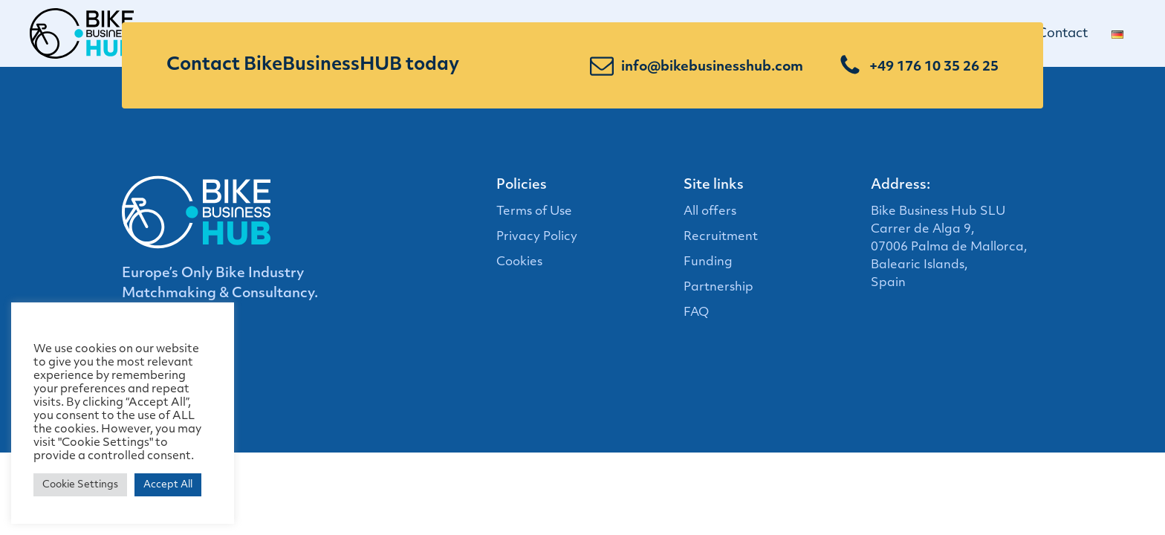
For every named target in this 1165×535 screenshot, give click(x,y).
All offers (710, 212)
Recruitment (721, 237)
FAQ (696, 313)
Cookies (519, 262)
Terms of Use (534, 212)
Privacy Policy (536, 237)
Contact (1068, 33)
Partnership (718, 288)
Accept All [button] (167, 485)
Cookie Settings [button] (80, 485)
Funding (708, 262)
